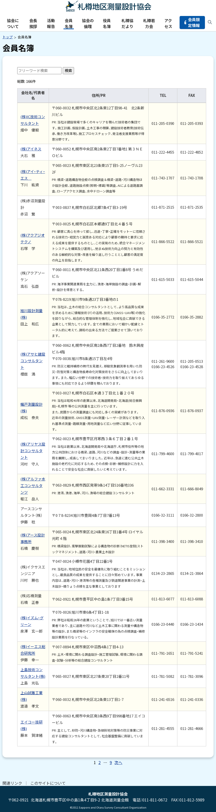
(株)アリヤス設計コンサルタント (32, 450)
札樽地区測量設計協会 (108, 6)
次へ (118, 762)
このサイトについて (48, 783)
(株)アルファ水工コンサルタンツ (32, 485)
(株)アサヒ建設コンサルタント (32, 360)
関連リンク (12, 783)
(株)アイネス (30, 148)
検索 (68, 70)
